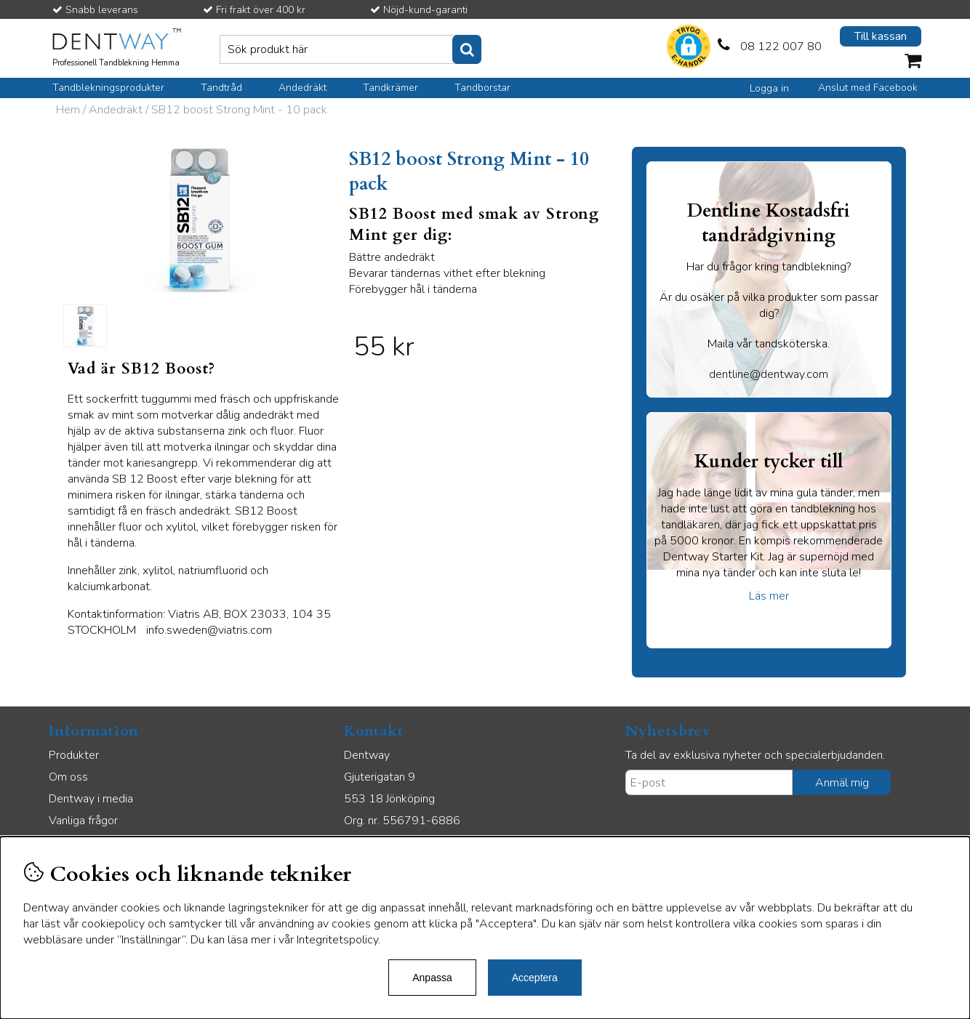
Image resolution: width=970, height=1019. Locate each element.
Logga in (769, 88)
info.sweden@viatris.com (209, 630)
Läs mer (769, 596)
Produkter (74, 755)
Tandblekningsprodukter (108, 87)
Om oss (68, 777)
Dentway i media (91, 799)
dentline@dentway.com (768, 374)
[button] (688, 49)
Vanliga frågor (83, 821)
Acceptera (535, 977)
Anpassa (432, 977)
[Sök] (350, 49)
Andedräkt (302, 87)
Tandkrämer (390, 87)
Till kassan (880, 36)
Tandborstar (482, 87)
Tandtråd (221, 87)
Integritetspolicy (337, 940)
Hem (68, 110)
